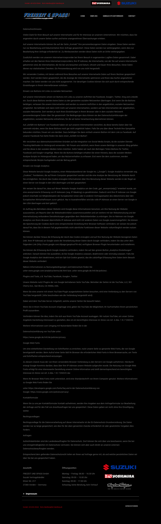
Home (82, 16)
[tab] (80, 494)
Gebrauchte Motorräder (113, 16)
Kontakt (131, 16)
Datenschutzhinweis (131, 506)
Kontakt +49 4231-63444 (33, 3)
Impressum (31, 493)
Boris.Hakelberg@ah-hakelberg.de (53, 3)
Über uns (93, 16)
